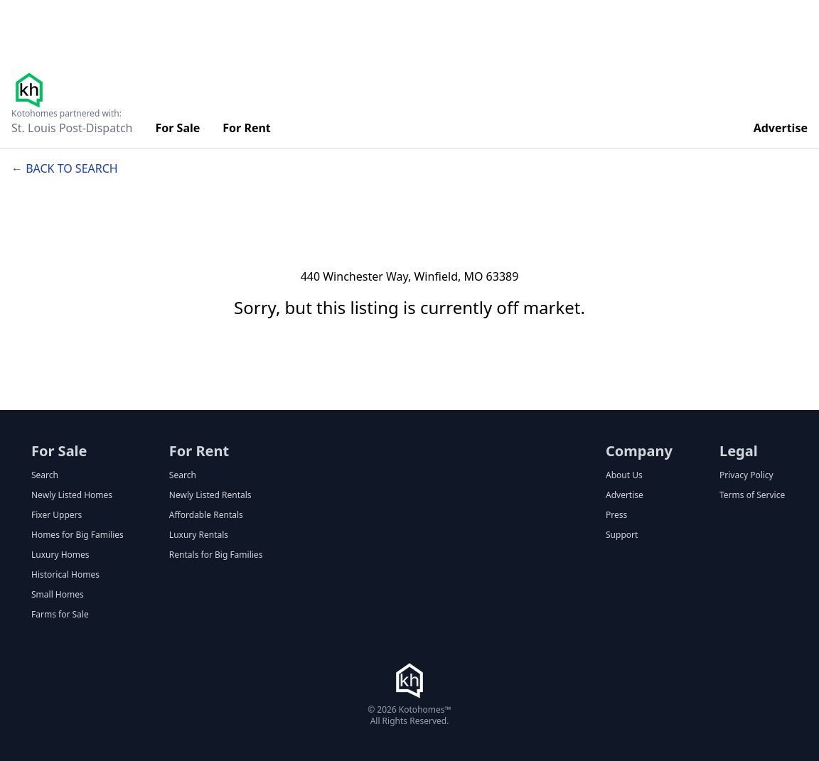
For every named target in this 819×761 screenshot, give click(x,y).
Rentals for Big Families (216, 555)
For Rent (247, 128)
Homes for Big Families (77, 535)
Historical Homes (65, 575)
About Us (624, 475)
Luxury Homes (60, 555)
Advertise (781, 128)
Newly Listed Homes (71, 495)
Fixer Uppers (56, 515)
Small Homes (57, 594)
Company (639, 450)
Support (622, 535)
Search (44, 475)
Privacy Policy (746, 475)
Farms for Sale (60, 614)
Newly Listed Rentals (210, 495)
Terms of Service (752, 495)
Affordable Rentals (206, 515)
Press (616, 515)
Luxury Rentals (198, 535)
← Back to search (64, 168)
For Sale (178, 128)
